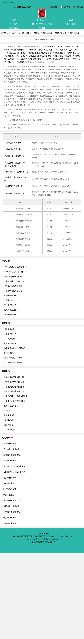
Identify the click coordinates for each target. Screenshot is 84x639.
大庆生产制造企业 (11, 300)
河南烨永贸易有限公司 (62, 56)
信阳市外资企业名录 (11, 506)
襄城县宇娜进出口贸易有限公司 (23, 49)
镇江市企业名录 (9, 517)
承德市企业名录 (9, 523)
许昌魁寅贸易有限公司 (26, 62)
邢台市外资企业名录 (11, 449)
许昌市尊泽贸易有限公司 (14, 382)
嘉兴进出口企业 (10, 343)
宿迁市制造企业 (9, 443)
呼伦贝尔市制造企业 (11, 489)
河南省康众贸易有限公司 (14, 386)
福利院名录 (8, 420)
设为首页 (55, 6)
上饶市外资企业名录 (11, 455)
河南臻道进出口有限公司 (14, 281)
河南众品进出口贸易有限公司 (15, 396)
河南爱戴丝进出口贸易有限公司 (65, 52)
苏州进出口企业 (10, 295)
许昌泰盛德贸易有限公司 (14, 142)
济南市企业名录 (9, 495)
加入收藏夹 (67, 6)
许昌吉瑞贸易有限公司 (14, 148)
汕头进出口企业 (10, 314)
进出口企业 (13, 27)
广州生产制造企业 (11, 305)
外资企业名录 (70, 24)
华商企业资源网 (7, 2)
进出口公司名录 (25, 33)
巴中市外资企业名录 (11, 512)
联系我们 (42, 27)
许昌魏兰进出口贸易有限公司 (15, 56)
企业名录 (70, 20)
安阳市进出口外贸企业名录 (14, 472)
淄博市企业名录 (9, 460)
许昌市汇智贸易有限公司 (48, 49)
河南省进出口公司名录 (43, 33)
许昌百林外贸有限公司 (53, 46)
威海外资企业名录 (11, 309)
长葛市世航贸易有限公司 (14, 156)
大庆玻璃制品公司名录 (13, 357)
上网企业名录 (9, 429)
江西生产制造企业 (11, 338)
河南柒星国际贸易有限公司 (15, 193)
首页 (14, 20)
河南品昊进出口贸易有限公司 (57, 59)
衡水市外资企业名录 (11, 500)
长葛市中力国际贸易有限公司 (32, 59)
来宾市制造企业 (9, 477)
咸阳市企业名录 (9, 483)
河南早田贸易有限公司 (14, 186)
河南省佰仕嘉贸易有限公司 (40, 52)
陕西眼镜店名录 (10, 353)
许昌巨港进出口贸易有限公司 (15, 267)
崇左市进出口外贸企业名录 (14, 466)
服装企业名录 (9, 415)
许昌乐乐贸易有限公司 (13, 286)
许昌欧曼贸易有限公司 (13, 276)
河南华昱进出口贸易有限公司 (16, 171)
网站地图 (79, 6)
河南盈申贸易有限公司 (13, 290)
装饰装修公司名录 (11, 405)
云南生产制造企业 (11, 334)
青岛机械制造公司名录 (13, 362)
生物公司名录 (9, 410)
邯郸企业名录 (9, 329)
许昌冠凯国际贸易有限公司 (40, 56)
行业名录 (14, 24)
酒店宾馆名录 (9, 425)
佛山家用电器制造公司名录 (15, 348)
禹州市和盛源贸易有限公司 (15, 391)
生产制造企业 (42, 20)
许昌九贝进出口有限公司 (17, 52)
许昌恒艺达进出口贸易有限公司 (16, 271)
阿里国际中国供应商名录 (42, 24)
